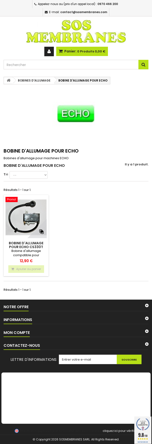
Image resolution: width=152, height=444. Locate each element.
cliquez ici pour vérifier (120, 431)
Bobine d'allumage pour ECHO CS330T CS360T (26, 247)
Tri (6, 174)
